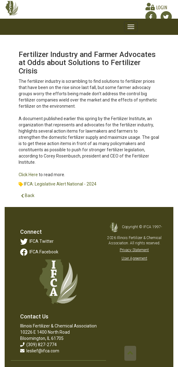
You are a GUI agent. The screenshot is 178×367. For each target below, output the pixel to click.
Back (27, 195)
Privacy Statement (134, 250)
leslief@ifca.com (39, 350)
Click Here (28, 174)
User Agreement (134, 258)
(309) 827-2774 (38, 344)
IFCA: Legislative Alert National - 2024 (60, 183)
